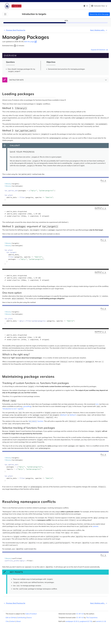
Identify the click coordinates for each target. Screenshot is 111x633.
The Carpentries (92, 617)
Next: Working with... (99, 30)
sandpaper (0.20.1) (72, 621)
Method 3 (73, 415)
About (18, 621)
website (95, 526)
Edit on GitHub (11, 617)
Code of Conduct (31, 614)
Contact (12, 621)
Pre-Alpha (16, 6)
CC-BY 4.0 (80, 614)
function (35, 421)
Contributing (21, 617)
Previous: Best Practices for (14, 30)
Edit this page (30, 41)
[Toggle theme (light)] (85, 5)
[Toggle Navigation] (5, 14)
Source (29, 617)
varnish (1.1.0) (101, 621)
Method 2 (64, 415)
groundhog (27, 406)
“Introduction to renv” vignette (12, 409)
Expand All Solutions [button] (99, 50)
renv (97, 404)
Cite (7, 621)
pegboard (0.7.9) (86, 621)
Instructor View (99, 6)
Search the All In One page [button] (99, 14)
